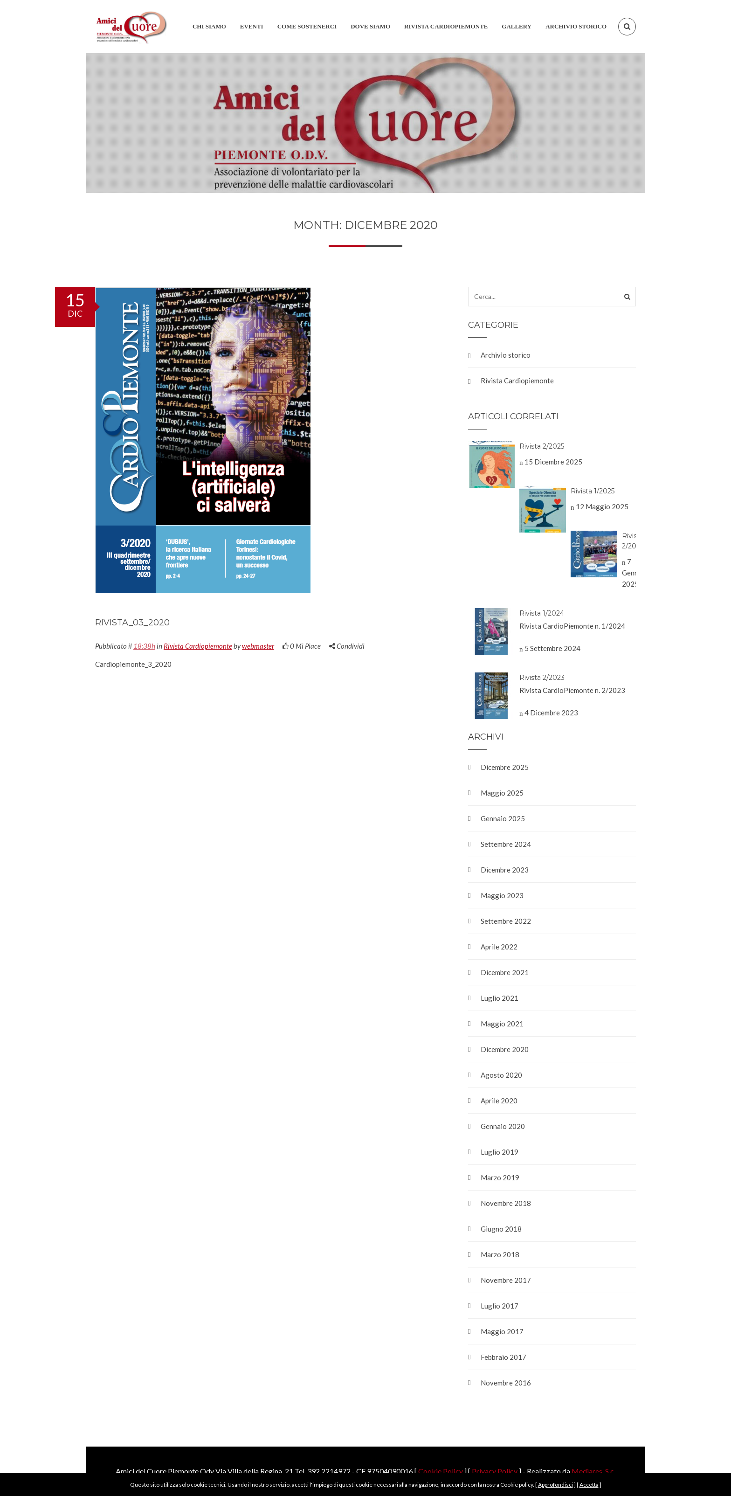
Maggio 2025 (502, 793)
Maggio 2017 (502, 1331)
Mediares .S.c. (593, 1471)
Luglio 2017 (499, 1306)
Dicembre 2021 (505, 972)
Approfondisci (555, 1484)
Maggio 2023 (502, 895)
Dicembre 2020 (505, 1049)
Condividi (347, 646)
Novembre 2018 (506, 1203)
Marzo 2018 (500, 1254)
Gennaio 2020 (503, 1126)
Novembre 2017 (506, 1280)
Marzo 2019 (500, 1177)
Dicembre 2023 (505, 870)
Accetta (589, 1484)
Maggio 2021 (502, 1023)
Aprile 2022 (499, 946)
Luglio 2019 (499, 1152)
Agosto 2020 (501, 1075)
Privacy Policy (494, 1471)
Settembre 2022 (506, 921)
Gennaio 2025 (503, 818)
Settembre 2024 (506, 844)
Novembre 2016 (506, 1382)
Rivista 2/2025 (541, 446)
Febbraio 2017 (503, 1357)
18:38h (144, 646)
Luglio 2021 (499, 998)
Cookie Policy (440, 1471)
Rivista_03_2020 (132, 622)
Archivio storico (506, 355)
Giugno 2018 (501, 1229)
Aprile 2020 (499, 1100)
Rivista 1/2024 (541, 613)
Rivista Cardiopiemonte (198, 646)
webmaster (258, 646)
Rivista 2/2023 (542, 677)
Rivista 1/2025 (592, 491)
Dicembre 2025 (505, 767)
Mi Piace (302, 646)
